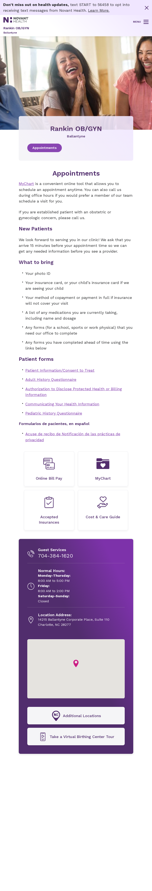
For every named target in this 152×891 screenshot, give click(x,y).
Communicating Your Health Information (62, 403)
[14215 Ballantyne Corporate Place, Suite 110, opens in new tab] (73, 619)
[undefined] (49, 468)
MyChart (26, 183)
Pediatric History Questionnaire (54, 412)
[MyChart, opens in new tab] (103, 468)
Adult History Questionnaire (51, 379)
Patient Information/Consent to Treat (60, 370)
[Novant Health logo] (16, 21)
